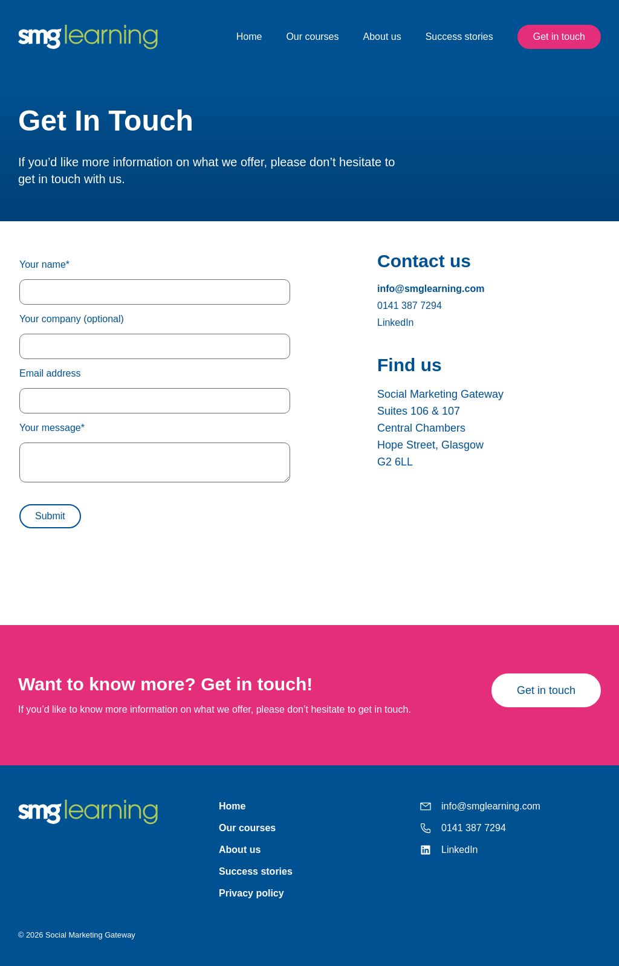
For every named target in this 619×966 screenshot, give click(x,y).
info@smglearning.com (430, 289)
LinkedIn (395, 322)
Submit (50, 516)
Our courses (312, 36)
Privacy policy (251, 893)
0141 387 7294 (409, 305)
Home (249, 36)
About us (382, 36)
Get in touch (559, 36)
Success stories (459, 36)
